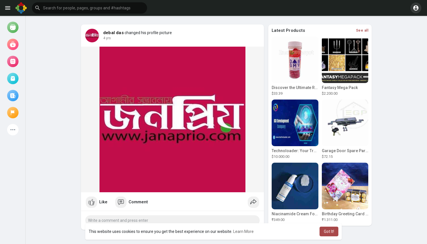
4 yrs (107, 38)
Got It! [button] (329, 231)
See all (362, 30)
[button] (89, 8)
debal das (113, 32)
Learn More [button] (243, 231)
